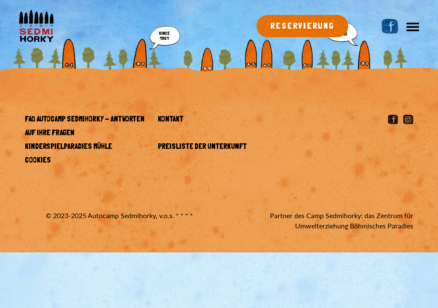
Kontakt (170, 120)
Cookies (38, 161)
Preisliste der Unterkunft (202, 147)
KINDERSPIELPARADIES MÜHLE (68, 147)
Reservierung (302, 26)
